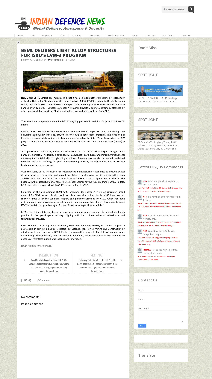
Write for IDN (168, 35)
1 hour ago (153, 259)
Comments (44, 280)
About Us (186, 35)
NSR (145, 181)
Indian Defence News (63, 60)
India (32, 35)
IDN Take (150, 35)
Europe (135, 35)
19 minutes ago (167, 225)
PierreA (147, 249)
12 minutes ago (164, 191)
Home (21, 35)
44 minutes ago (145, 244)
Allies (62, 35)
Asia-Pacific (95, 35)
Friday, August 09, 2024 (34, 60)
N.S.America (77, 35)
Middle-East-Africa (117, 35)
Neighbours (47, 35)
